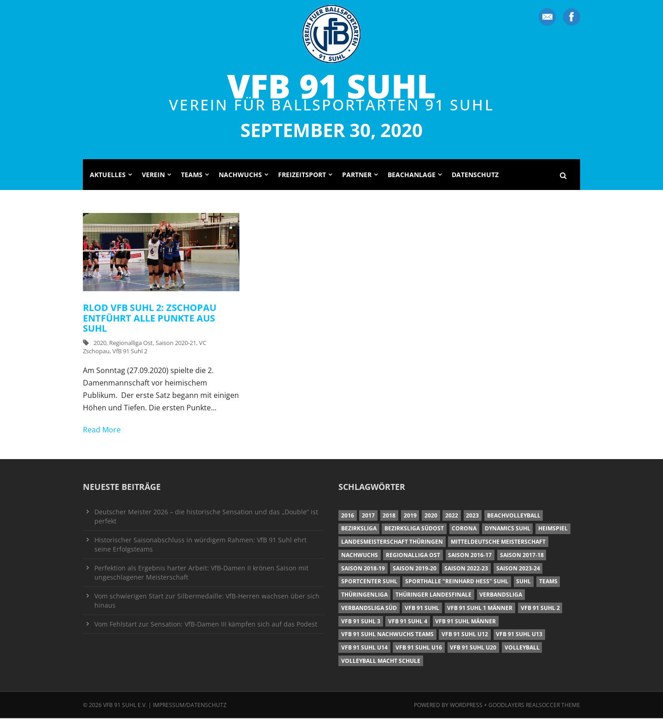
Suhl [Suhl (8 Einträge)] (523, 582)
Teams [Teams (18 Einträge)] (548, 582)
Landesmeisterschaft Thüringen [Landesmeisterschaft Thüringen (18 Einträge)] (392, 542)
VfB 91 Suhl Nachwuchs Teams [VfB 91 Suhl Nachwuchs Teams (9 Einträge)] (387, 635)
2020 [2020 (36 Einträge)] (431, 516)
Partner (357, 175)
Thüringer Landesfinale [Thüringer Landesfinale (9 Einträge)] (433, 595)
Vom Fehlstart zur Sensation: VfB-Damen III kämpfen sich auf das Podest (205, 625)
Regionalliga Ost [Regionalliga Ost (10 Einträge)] (413, 555)
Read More (102, 431)
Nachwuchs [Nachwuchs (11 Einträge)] (359, 555)
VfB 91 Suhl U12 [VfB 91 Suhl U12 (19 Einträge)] (465, 635)
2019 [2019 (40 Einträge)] (410, 516)
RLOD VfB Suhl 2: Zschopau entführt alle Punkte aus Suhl (149, 318)
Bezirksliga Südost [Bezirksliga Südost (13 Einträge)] (414, 529)
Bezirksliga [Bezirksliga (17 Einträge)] (359, 529)
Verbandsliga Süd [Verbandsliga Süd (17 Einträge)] (369, 608)
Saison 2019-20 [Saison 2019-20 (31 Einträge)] (414, 569)
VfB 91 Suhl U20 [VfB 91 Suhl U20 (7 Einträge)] (473, 648)
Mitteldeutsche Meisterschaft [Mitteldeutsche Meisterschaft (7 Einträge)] (498, 542)
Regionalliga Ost (131, 343)
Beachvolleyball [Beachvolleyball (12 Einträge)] (514, 516)
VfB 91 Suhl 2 (129, 352)
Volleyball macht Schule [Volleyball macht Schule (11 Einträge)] (380, 661)
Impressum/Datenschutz (190, 705)
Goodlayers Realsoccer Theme (534, 705)
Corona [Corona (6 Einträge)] (464, 529)
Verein (153, 175)
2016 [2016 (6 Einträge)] (347, 516)
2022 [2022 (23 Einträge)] (451, 516)
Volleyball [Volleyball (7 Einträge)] (522, 648)
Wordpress (467, 705)
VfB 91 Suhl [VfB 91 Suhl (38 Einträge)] (422, 608)
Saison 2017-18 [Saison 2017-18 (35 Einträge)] (522, 555)
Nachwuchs (240, 175)
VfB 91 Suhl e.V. (125, 705)
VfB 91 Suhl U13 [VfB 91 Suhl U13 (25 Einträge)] (519, 635)
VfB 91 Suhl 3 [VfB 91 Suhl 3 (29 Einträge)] (360, 622)
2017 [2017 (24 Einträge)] (368, 516)
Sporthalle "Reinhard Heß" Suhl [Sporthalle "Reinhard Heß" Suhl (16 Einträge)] (456, 582)
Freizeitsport (302, 175)
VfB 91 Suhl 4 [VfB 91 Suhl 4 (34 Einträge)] (407, 622)
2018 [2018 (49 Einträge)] (389, 516)
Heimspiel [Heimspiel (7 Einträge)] (553, 529)
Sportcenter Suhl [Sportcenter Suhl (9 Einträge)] (369, 582)
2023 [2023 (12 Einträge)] (472, 516)
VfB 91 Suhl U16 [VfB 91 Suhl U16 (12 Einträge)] (418, 648)
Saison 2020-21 (176, 343)
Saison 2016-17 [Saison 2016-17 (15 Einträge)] (470, 555)
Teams (192, 175)
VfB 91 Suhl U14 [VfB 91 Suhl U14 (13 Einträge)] (364, 648)
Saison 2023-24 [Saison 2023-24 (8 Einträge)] (518, 569)
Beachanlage (412, 175)
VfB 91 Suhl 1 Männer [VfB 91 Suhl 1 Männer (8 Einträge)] (479, 608)
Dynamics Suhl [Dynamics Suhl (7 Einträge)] (507, 529)
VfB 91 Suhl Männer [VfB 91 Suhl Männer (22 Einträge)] (465, 622)
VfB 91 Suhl (331, 85)
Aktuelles (108, 175)
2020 (99, 343)
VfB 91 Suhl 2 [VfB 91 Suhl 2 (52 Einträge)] (540, 608)
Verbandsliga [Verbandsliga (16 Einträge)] (500, 595)
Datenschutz (475, 175)
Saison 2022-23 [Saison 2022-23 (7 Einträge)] (466, 569)
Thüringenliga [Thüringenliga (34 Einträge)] (364, 595)
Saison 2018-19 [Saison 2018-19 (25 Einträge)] (363, 569)
